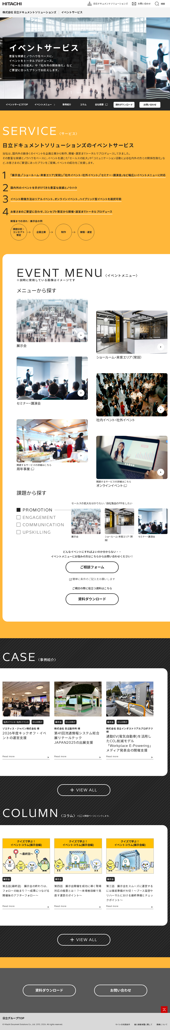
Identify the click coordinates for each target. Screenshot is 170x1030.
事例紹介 (66, 104)
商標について (162, 1024)
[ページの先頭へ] (164, 1009)
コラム (83, 104)
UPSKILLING (37, 532)
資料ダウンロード (124, 104)
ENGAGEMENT (39, 517)
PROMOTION (38, 510)
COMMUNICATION (43, 525)
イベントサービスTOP (17, 104)
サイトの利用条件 (122, 1024)
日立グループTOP (13, 1018)
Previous (67, 93)
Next (102, 93)
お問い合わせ (149, 104)
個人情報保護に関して (143, 1024)
